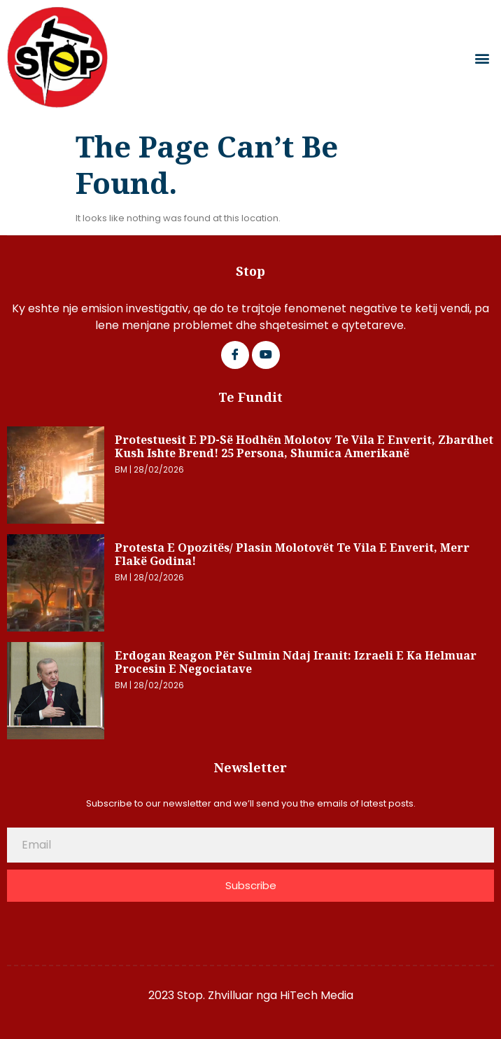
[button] (482, 57)
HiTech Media (316, 995)
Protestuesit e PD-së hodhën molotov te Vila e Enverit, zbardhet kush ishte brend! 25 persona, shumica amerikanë (304, 446)
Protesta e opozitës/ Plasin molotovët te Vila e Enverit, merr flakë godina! (292, 554)
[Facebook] (235, 355)
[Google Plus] (266, 355)
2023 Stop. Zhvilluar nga (214, 995)
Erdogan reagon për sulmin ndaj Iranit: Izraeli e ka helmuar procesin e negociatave (296, 662)
